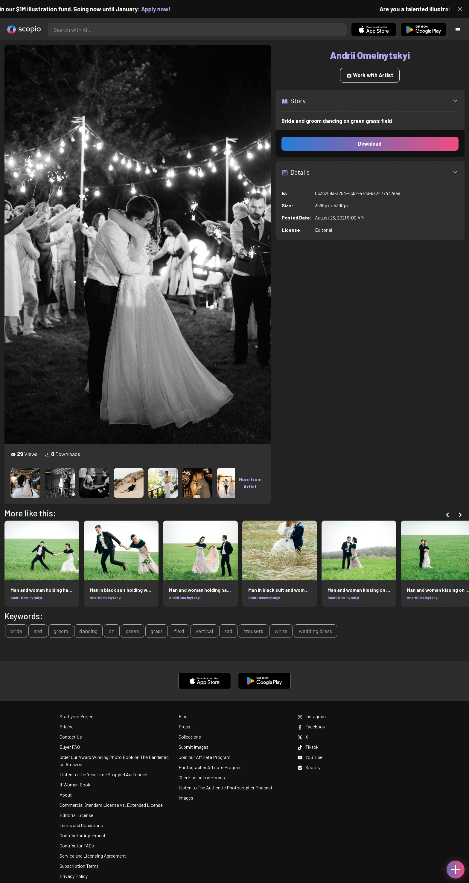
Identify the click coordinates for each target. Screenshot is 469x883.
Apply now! (161, 9)
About (66, 794)
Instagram (312, 716)
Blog (183, 716)
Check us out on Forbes (202, 777)
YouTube (310, 757)
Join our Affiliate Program (204, 757)
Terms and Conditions (81, 825)
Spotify (309, 767)
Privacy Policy (74, 876)
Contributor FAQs (77, 845)
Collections (190, 736)
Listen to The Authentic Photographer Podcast (225, 787)
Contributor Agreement (83, 835)
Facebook (311, 726)
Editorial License (76, 815)
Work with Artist (369, 75)
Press (184, 726)
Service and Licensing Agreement (93, 855)
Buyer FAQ (70, 747)
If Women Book (75, 784)
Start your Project (77, 716)
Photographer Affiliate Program (210, 767)
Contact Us (71, 736)
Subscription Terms (79, 866)
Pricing (67, 726)
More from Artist (250, 482)
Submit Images (193, 747)
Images (186, 797)
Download (370, 143)
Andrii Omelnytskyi (26, 597)
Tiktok (308, 747)
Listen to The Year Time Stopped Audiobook (104, 774)
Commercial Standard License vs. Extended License (111, 805)
